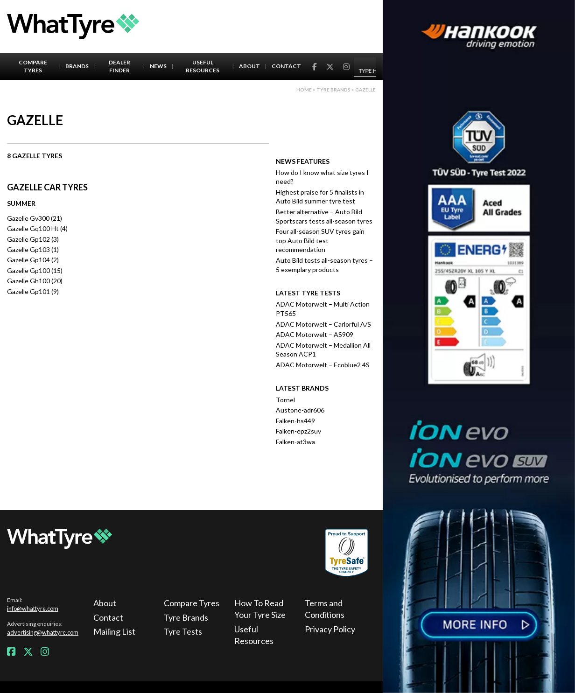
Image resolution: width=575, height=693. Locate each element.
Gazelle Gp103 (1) (33, 249)
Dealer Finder (119, 66)
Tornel (285, 400)
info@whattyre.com (32, 608)
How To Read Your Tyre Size (260, 609)
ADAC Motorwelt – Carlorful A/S (323, 324)
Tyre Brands (186, 617)
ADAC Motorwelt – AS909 (314, 334)
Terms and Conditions (324, 609)
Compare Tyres (33, 66)
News (158, 66)
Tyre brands (333, 89)
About (249, 66)
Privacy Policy (330, 629)
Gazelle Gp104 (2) (33, 260)
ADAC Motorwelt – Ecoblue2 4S (323, 365)
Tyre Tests (183, 631)
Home (304, 89)
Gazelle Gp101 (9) (33, 291)
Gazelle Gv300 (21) (34, 218)
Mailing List (114, 631)
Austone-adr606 (300, 410)
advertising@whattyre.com (42, 632)
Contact (286, 66)
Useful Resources (202, 66)
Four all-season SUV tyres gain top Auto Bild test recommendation (320, 240)
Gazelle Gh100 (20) (35, 281)
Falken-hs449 (295, 421)
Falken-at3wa (295, 442)
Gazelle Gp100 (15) (35, 270)
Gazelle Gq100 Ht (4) (37, 228)
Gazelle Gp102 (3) (33, 239)
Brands (77, 66)
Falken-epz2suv (298, 431)
